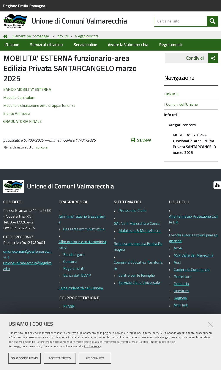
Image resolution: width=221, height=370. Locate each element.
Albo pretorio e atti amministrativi (82, 264)
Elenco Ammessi (16, 133)
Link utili (171, 113)
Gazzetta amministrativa (83, 248)
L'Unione (11, 44)
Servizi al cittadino (46, 44)
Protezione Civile (132, 230)
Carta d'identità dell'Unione (80, 307)
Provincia (181, 303)
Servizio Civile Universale (139, 302)
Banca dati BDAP (77, 294)
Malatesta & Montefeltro (139, 250)
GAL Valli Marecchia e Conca (136, 243)
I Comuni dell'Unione (181, 123)
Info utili (63, 55)
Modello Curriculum (19, 117)
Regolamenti (170, 44)
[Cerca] (212, 25)
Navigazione (179, 96)
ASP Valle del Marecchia (193, 274)
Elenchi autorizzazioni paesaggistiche (193, 257)
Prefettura (182, 296)
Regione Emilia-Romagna (24, 6)
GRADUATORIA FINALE (22, 141)
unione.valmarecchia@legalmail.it (27, 285)
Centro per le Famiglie (136, 294)
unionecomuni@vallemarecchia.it (27, 273)
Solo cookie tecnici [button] (24, 359)
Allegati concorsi (87, 55)
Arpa (178, 267)
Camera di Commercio (191, 289)
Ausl (177, 281)
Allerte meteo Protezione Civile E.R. (193, 238)
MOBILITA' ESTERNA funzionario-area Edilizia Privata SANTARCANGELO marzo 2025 (194, 163)
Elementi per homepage (31, 55)
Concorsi (70, 281)
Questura (181, 310)
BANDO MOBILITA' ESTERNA (27, 109)
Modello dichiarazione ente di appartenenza (39, 125)
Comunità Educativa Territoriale (138, 284)
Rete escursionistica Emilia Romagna (138, 265)
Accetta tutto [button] (60, 359)
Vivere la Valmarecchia (128, 44)
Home (6, 55)
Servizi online (85, 44)
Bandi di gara (73, 274)
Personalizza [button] (95, 359)
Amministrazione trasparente (82, 238)
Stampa (141, 159)
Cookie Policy (92, 347)
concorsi (42, 166)
